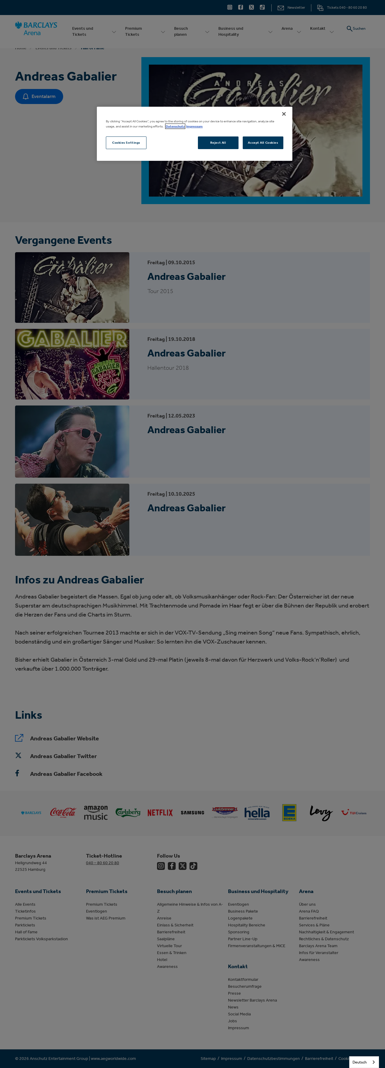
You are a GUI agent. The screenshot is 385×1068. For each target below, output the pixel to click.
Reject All (218, 142)
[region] (194, 134)
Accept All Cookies (263, 142)
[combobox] (364, 1062)
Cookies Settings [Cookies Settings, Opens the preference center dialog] (126, 142)
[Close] (284, 114)
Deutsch (360, 1062)
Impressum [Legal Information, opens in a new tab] (194, 126)
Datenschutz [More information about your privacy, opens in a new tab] (175, 126)
